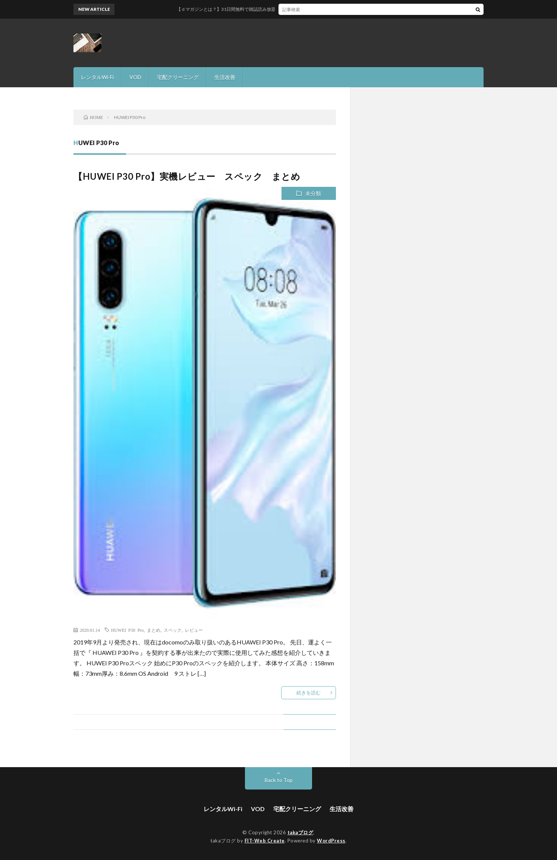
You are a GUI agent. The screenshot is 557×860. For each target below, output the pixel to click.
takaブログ (300, 832)
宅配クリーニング (178, 77)
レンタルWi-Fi (97, 77)
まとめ (153, 630)
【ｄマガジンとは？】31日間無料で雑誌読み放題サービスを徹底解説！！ (267, 9)
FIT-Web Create (265, 841)
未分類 (313, 193)
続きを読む (308, 693)
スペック (173, 630)
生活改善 (224, 77)
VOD (135, 77)
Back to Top (279, 780)
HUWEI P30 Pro (127, 630)
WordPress (331, 841)
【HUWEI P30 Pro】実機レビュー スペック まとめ (186, 176)
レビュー (194, 630)
